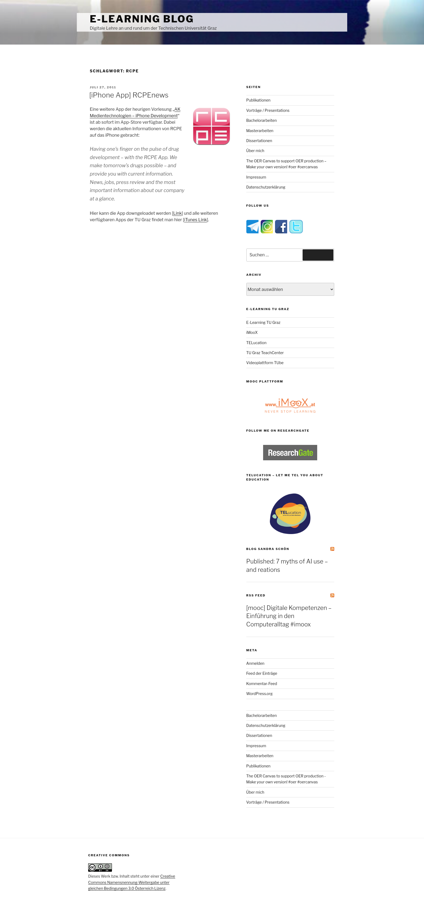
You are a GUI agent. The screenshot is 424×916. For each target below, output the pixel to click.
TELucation (256, 342)
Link (177, 213)
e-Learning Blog (142, 19)
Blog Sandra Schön (267, 549)
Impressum (256, 177)
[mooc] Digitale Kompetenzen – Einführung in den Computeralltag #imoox (289, 616)
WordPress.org (259, 693)
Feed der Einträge (261, 673)
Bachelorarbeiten (261, 120)
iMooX (252, 332)
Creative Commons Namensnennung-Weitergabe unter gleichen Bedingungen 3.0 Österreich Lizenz (131, 882)
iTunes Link (195, 219)
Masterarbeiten (259, 130)
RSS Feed (256, 595)
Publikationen (258, 100)
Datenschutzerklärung (266, 187)
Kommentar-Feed (261, 683)
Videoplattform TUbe (265, 362)
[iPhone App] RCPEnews (128, 95)
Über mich (255, 150)
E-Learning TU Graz (263, 322)
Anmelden (255, 663)
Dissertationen (259, 140)
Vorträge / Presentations (268, 110)
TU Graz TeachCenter (265, 352)
